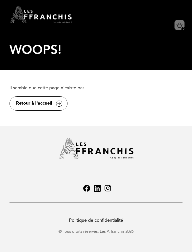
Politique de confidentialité (96, 220)
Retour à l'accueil (34, 103)
